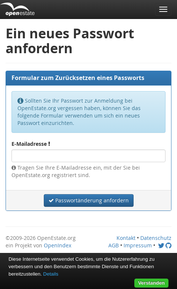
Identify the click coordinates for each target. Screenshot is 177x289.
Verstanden (151, 283)
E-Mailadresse (31, 143)
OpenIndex (57, 245)
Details (50, 274)
